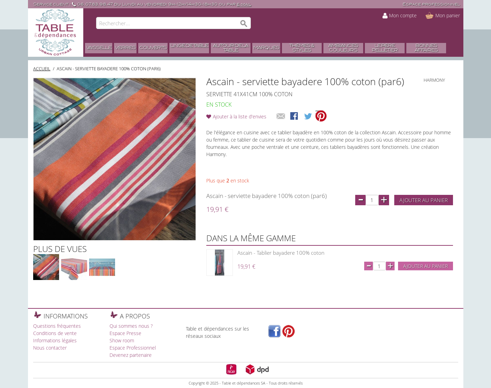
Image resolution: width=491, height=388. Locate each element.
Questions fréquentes (57, 326)
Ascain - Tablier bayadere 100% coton (280, 252)
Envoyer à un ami (280, 116)
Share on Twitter (308, 116)
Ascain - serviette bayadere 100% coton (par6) (109, 68)
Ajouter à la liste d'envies (239, 116)
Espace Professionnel (133, 347)
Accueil (41, 68)
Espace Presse (125, 333)
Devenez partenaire (131, 355)
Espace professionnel (431, 4)
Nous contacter (50, 347)
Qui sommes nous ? (131, 326)
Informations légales (55, 340)
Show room (122, 340)
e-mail (244, 4)
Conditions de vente (55, 333)
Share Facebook (294, 116)
